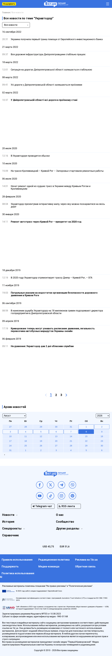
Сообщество (65, 521)
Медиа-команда (48, 566)
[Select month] (14, 416)
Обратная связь (85, 566)
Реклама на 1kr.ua (86, 559)
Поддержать (9, 4)
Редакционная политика (54, 559)
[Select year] (103, 416)
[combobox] (16, 25)
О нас (60, 515)
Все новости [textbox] (10, 25)
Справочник (10, 535)
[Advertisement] (56, 124)
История (8, 521)
